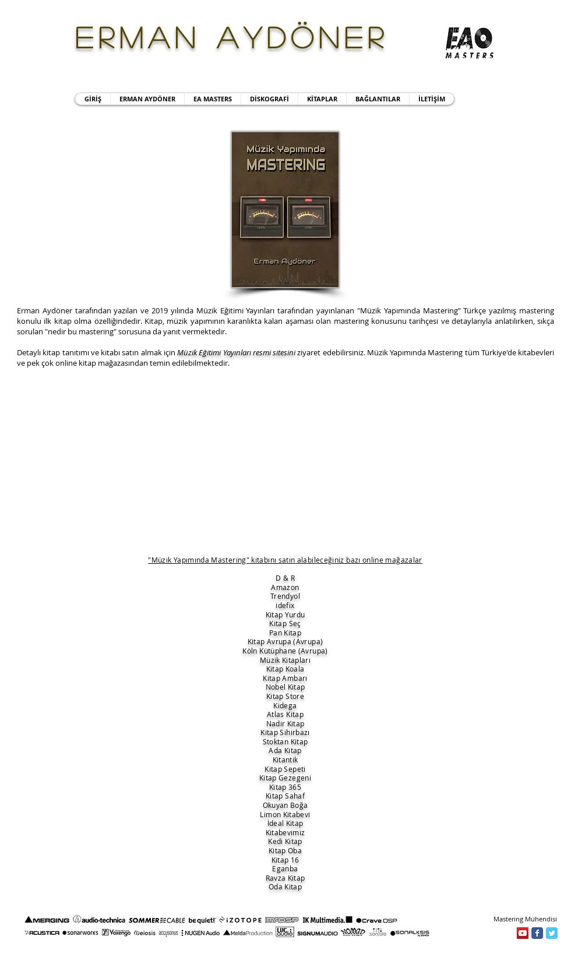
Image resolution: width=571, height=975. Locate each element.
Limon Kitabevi (285, 814)
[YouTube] (522, 933)
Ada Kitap (285, 750)
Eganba (285, 868)
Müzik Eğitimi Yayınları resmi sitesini (236, 352)
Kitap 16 (285, 859)
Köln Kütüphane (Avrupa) (284, 650)
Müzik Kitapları (285, 660)
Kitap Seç (285, 623)
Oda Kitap (285, 886)
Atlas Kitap (285, 714)
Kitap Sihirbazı (284, 732)
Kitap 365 (285, 787)
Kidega (285, 705)
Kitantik (285, 759)
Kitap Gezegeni (285, 777)
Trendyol (285, 595)
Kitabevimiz (285, 832)
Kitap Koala (285, 668)
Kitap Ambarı (285, 678)
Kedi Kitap (285, 841)
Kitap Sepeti (285, 768)
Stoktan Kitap (285, 741)
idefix (285, 605)
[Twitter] (552, 933)
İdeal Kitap (285, 823)
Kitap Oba (285, 850)
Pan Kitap (285, 632)
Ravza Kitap (285, 877)
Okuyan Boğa (285, 805)
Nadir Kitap (285, 723)
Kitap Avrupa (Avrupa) (285, 641)
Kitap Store (285, 696)
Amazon (285, 587)
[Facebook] (537, 933)
